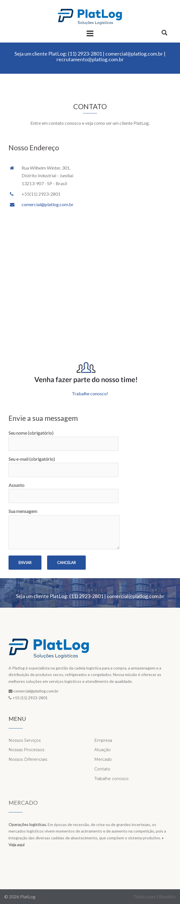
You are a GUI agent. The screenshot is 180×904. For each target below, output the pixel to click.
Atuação (102, 749)
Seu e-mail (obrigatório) (63, 464)
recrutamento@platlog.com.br (90, 59)
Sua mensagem (64, 529)
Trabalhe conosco (111, 778)
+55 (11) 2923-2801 (30, 697)
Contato (102, 769)
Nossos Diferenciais (28, 759)
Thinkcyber (144, 896)
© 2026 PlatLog (19, 896)
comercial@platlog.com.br (134, 53)
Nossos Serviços (25, 740)
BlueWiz (167, 896)
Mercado (103, 759)
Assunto (63, 490)
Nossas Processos (26, 749)
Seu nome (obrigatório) (63, 438)
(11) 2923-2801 (85, 53)
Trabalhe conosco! (90, 393)
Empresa (103, 740)
